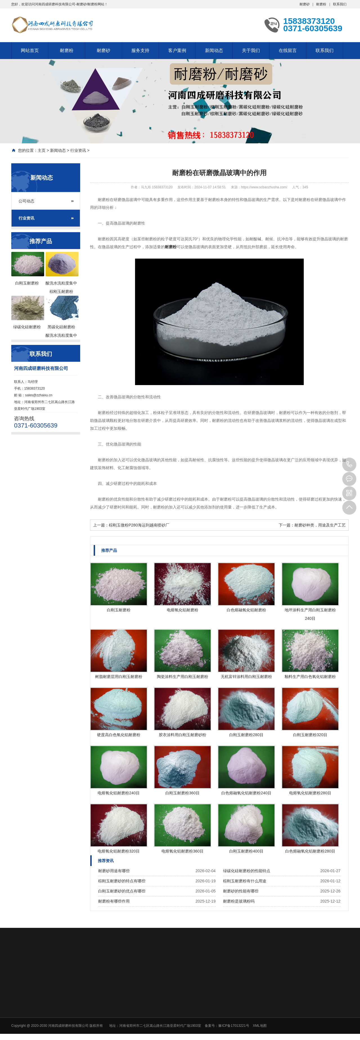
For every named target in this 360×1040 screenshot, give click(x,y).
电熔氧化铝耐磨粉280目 (310, 793)
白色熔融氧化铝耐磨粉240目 (246, 793)
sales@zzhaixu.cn (38, 395)
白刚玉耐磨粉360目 (182, 793)
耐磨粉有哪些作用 (114, 901)
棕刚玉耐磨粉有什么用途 (244, 881)
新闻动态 (214, 50)
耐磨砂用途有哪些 (114, 871)
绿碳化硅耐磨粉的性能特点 (246, 871)
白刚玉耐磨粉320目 (310, 734)
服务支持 (140, 50)
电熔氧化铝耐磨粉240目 (119, 793)
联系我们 (339, 4)
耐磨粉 (321, 4)
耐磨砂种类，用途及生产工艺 (320, 525)
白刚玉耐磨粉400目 (246, 851)
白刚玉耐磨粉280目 (246, 734)
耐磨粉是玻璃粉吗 (239, 901)
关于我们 (251, 50)
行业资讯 (78, 150)
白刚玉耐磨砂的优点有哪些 (121, 891)
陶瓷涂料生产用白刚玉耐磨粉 (182, 676)
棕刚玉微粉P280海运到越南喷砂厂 (139, 525)
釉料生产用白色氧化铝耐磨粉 (310, 676)
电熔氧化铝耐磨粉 (182, 610)
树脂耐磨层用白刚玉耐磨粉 (118, 676)
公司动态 (26, 201)
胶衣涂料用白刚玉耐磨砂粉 (182, 734)
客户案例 (177, 50)
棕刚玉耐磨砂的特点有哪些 (121, 881)
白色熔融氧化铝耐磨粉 (246, 610)
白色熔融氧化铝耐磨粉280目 (310, 851)
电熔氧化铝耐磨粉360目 (182, 851)
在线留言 (288, 50)
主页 (42, 150)
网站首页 (30, 50)
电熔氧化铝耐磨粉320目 (119, 851)
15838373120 (349, 465)
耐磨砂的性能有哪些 (240, 891)
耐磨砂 (305, 4)
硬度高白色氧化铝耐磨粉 (118, 734)
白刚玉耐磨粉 (118, 610)
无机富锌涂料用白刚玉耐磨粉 (246, 676)
